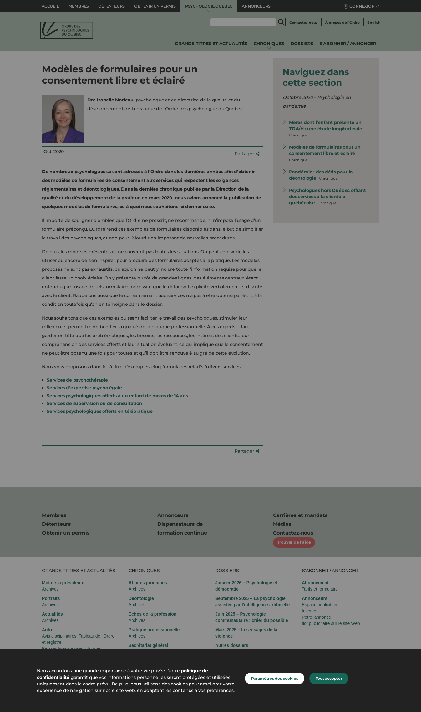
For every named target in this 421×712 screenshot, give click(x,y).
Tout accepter (329, 678)
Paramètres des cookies (274, 678)
